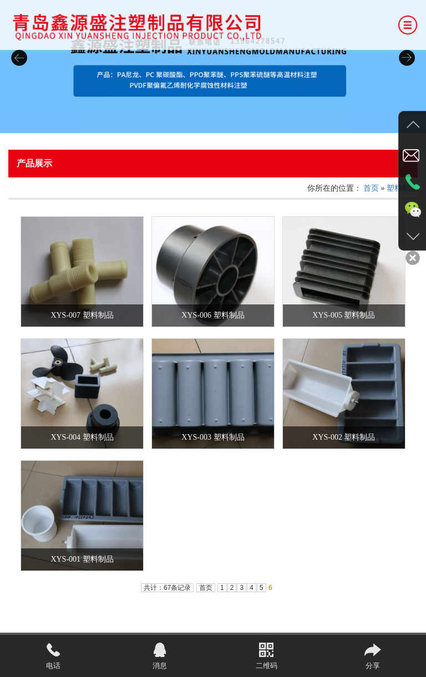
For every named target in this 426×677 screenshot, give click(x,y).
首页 (371, 188)
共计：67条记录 (167, 588)
